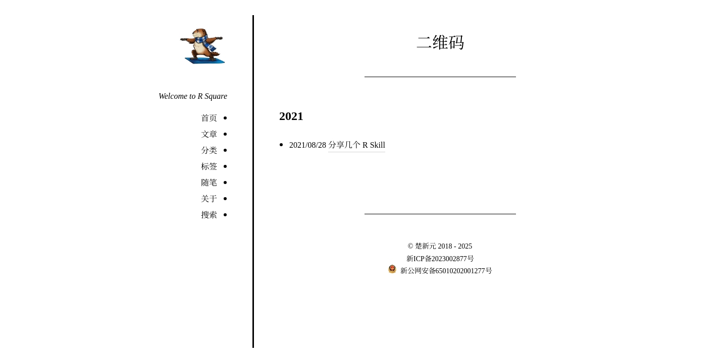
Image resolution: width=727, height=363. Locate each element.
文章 (209, 134)
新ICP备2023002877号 (440, 258)
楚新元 (425, 245)
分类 (209, 150)
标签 (209, 166)
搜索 (209, 214)
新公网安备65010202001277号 (445, 270)
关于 (209, 198)
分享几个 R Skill (356, 144)
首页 (209, 118)
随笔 (209, 182)
